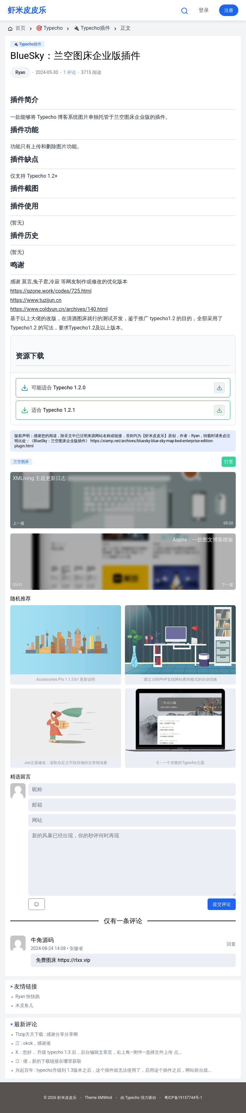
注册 (228, 10)
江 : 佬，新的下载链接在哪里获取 (48, 1061)
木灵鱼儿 (24, 1005)
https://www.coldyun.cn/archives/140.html (59, 309)
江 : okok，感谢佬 (33, 1043)
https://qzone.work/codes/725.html (51, 291)
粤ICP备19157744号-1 (183, 1097)
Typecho (110, 10)
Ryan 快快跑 (27, 996)
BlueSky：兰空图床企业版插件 (75, 55)
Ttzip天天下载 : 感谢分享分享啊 (46, 1034)
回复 (231, 943)
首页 (76, 10)
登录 (204, 10)
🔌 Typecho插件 (27, 44)
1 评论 (69, 72)
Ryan (20, 72)
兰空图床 (21, 461)
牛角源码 (42, 940)
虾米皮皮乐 (27, 10)
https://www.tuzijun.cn (36, 300)
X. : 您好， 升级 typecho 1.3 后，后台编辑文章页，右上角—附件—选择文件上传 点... (98, 1052)
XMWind (105, 1097)
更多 (146, 10)
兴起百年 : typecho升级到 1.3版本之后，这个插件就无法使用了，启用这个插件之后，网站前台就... (113, 1070)
